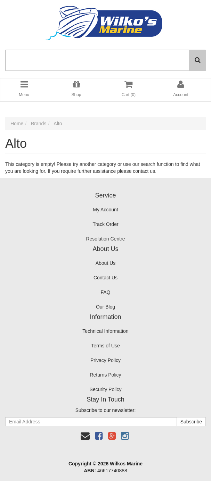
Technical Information (105, 331)
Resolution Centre (105, 239)
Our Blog (105, 307)
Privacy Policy (105, 360)
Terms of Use (105, 345)
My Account (105, 209)
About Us (106, 263)
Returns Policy (105, 375)
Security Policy (106, 389)
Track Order (105, 224)
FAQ (105, 292)
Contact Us (105, 277)
